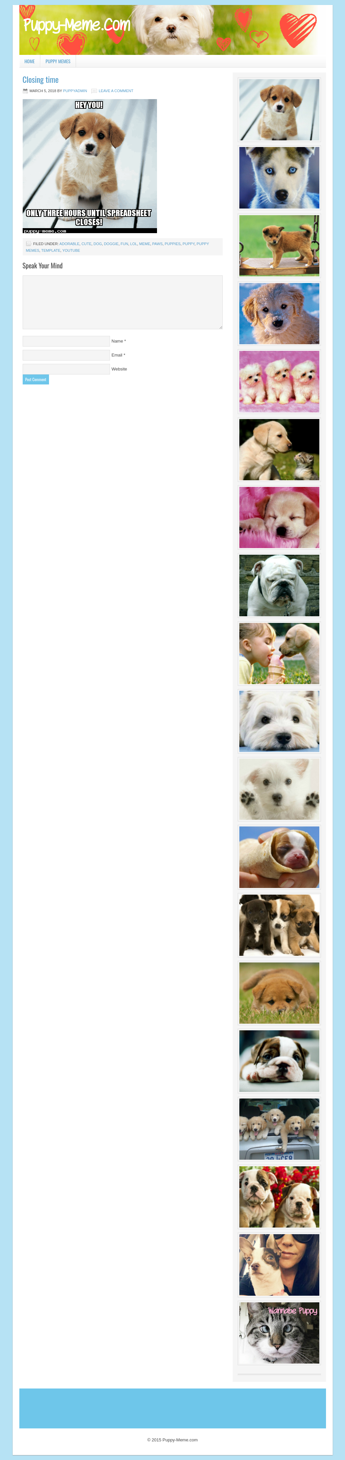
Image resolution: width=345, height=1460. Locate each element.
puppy (189, 244)
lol (133, 244)
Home (30, 61)
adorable (69, 244)
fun (124, 244)
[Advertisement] (142, 1407)
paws (157, 244)
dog (97, 244)
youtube (71, 250)
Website (119, 368)
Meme (144, 244)
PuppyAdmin (75, 91)
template (50, 250)
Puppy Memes (58, 61)
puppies (173, 244)
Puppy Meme (172, 30)
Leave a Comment (116, 91)
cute (86, 244)
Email (117, 355)
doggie (111, 244)
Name (117, 341)
